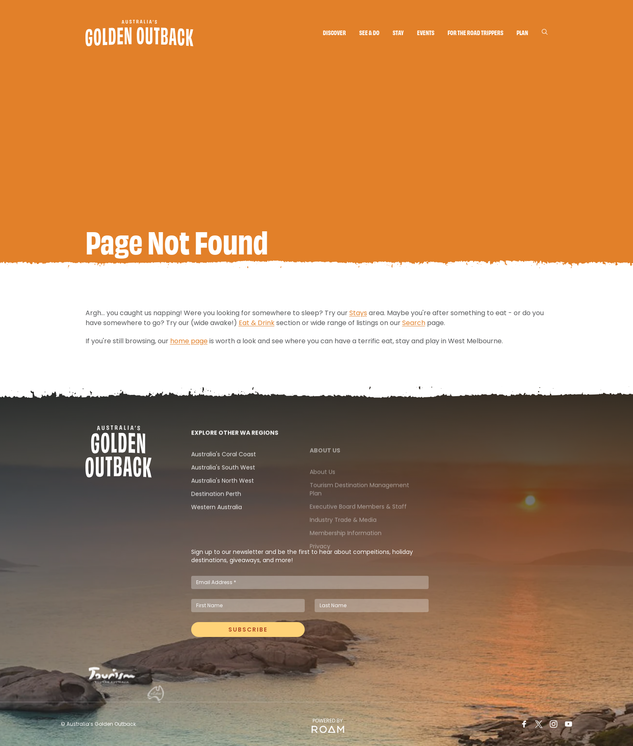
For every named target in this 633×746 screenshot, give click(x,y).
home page (189, 345)
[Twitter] (539, 724)
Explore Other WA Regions (234, 454)
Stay (398, 32)
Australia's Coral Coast (223, 475)
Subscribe (248, 634)
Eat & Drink (257, 327)
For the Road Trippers (475, 32)
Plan (522, 32)
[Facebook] (524, 724)
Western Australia (216, 528)
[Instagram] (554, 724)
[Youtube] (568, 724)
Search (413, 327)
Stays (358, 317)
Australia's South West (223, 489)
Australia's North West (222, 502)
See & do (369, 32)
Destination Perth (216, 515)
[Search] (544, 32)
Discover (334, 32)
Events (425, 32)
